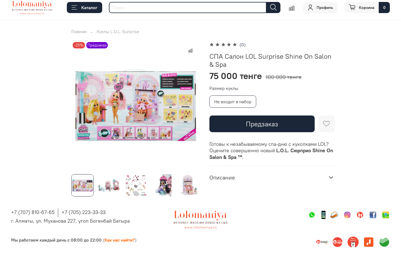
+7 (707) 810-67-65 (33, 212)
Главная (79, 31)
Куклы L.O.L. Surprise (118, 31)
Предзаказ (262, 124)
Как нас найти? (119, 240)
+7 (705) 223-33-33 (84, 212)
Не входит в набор (232, 101)
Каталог (84, 7)
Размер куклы (223, 88)
